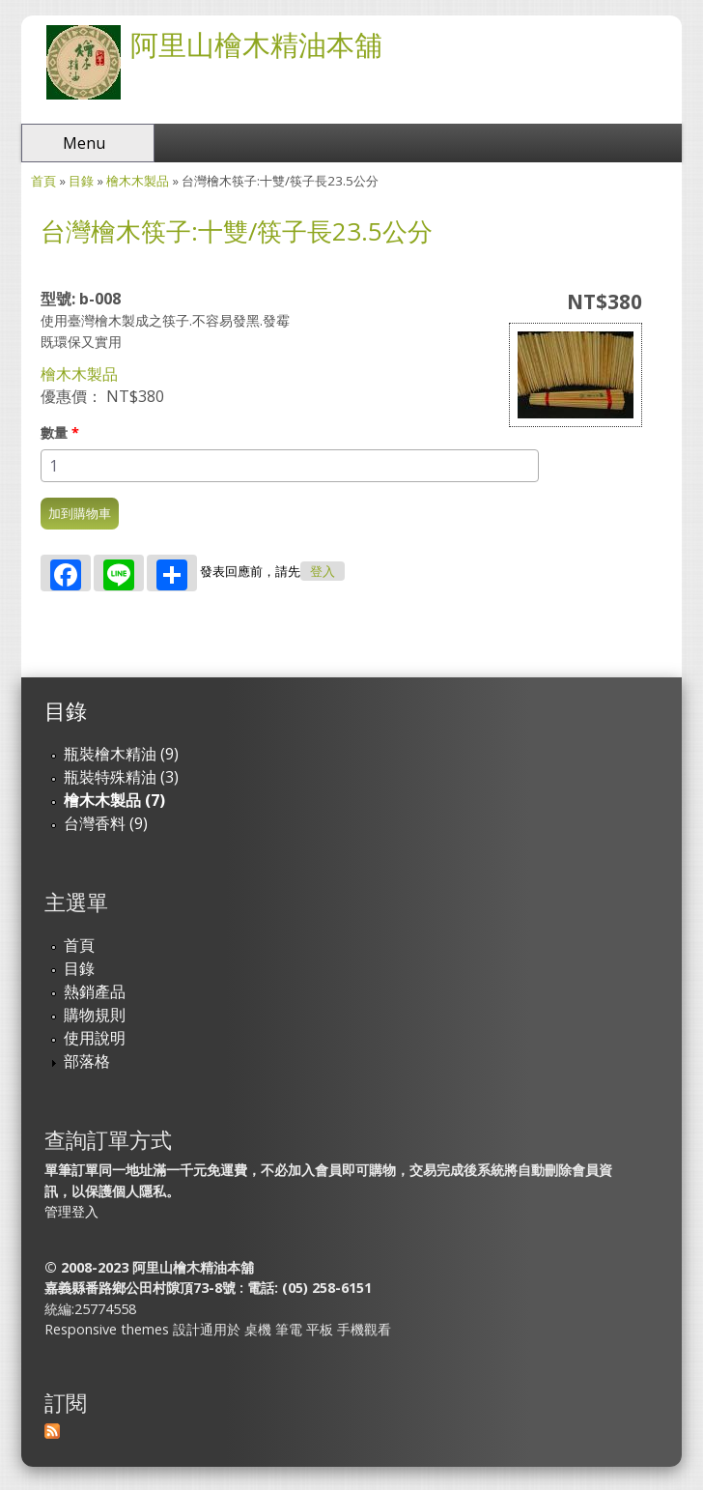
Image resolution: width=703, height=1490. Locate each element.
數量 (60, 432)
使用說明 (95, 1037)
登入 (322, 571)
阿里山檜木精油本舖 (256, 44)
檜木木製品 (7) (114, 800)
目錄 (81, 180)
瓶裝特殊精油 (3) (121, 777)
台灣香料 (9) (106, 823)
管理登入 (71, 1211)
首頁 (43, 180)
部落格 (87, 1061)
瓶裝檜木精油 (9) (121, 753)
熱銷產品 (95, 991)
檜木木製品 (137, 180)
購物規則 (95, 1014)
